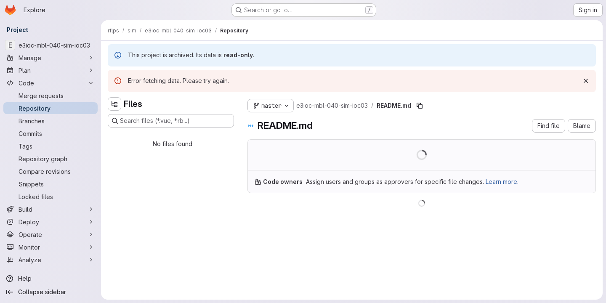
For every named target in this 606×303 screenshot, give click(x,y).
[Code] (50, 83)
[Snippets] (50, 184)
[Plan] (50, 70)
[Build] (50, 209)
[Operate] (50, 234)
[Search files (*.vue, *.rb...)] (171, 121)
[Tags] (50, 146)
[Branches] (50, 121)
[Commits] (50, 133)
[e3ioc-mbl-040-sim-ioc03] (50, 45)
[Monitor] (50, 247)
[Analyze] (50, 260)
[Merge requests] (50, 95)
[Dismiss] (586, 81)
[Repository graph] (50, 159)
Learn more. (502, 181)
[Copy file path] (419, 105)
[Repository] (50, 108)
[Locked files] (50, 196)
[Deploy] (50, 222)
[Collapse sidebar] (50, 292)
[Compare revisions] (50, 171)
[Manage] (50, 58)
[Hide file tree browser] (114, 104)
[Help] (50, 278)
